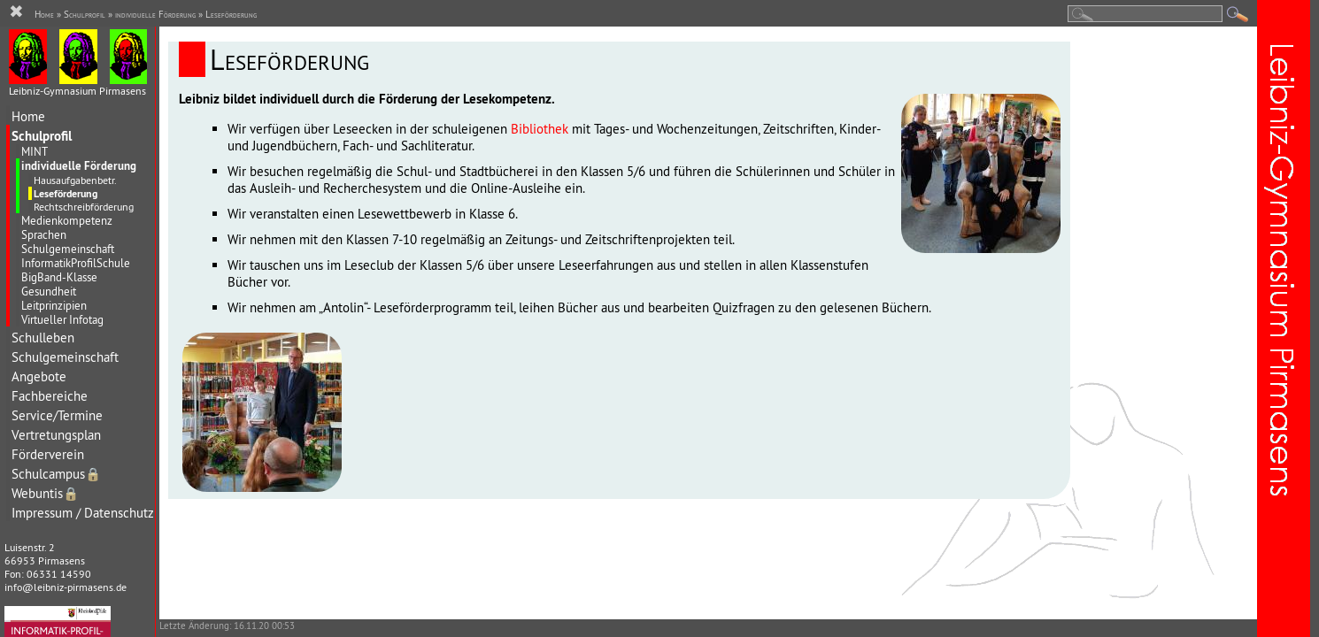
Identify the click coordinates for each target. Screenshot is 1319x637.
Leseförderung (65, 193)
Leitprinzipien (54, 305)
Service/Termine (57, 415)
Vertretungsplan (56, 434)
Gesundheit (48, 291)
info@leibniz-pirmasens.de (65, 587)
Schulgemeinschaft (67, 249)
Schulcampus (56, 473)
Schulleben (43, 337)
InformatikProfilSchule (75, 263)
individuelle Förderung (78, 165)
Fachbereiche (50, 396)
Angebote (39, 376)
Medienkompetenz (66, 220)
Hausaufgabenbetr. (75, 180)
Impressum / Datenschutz (83, 512)
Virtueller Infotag (62, 319)
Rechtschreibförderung (84, 206)
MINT (34, 151)
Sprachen (43, 234)
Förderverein (48, 454)
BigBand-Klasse (59, 277)
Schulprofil (42, 135)
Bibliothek (539, 128)
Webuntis (45, 493)
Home (28, 116)
